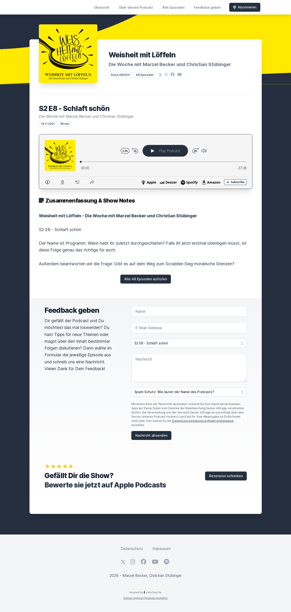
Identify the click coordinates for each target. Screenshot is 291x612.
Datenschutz (132, 548)
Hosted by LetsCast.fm (145, 592)
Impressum (161, 548)
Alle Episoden (173, 7)
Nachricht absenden (151, 435)
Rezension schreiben (226, 476)
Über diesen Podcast (136, 7)
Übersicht (102, 7)
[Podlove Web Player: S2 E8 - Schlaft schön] (145, 161)
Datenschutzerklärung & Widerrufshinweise (203, 421)
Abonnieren (244, 7)
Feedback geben (207, 7)
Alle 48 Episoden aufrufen (145, 279)
